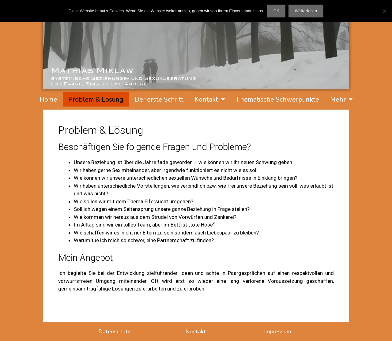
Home (48, 99)
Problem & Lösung (95, 99)
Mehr (341, 99)
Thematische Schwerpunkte (277, 99)
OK (276, 10)
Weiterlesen (306, 10)
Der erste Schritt (158, 99)
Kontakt (209, 99)
